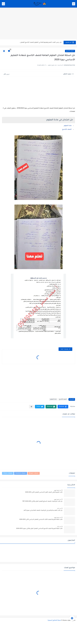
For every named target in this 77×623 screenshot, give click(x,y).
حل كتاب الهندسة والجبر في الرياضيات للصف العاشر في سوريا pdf (43, 510)
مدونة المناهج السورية (54, 620)
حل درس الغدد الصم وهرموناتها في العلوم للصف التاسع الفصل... (40, 42)
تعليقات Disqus (8, 473)
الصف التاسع (70, 51)
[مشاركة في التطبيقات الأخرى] (31, 406)
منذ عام (59, 508)
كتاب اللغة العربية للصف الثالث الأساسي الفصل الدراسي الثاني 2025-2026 (40, 519)
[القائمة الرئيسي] (73, 3)
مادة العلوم (67, 126)
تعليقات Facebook (21, 473)
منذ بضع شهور (57, 490)
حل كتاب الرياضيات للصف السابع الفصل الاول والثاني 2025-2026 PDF (42, 501)
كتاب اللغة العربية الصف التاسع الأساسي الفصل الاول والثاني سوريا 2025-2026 (39, 528)
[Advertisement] (38, 24)
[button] (63, 406)
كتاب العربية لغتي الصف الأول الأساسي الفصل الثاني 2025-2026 (43, 492)
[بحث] (3, 3)
